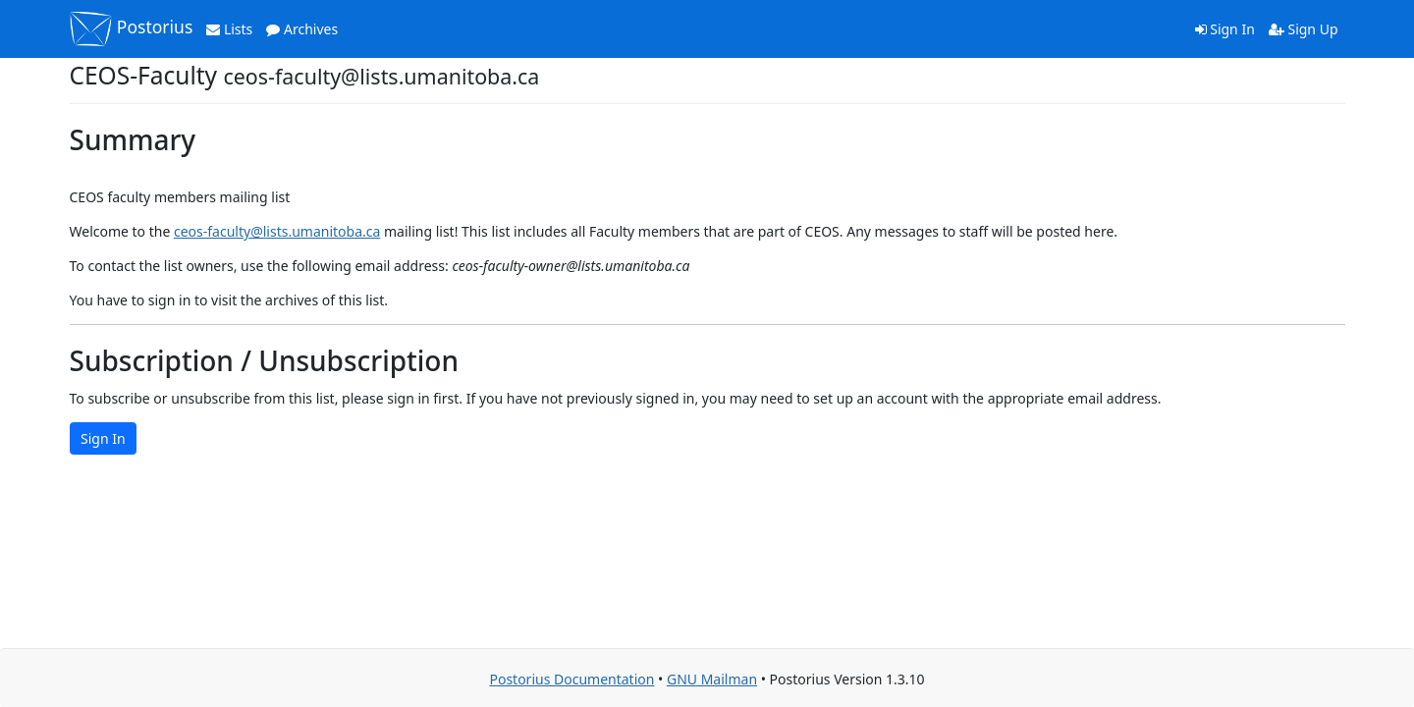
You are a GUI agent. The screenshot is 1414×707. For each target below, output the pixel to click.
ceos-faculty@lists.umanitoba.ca (277, 231)
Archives (302, 29)
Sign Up (1303, 29)
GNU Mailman (712, 679)
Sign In (1225, 29)
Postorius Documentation (571, 679)
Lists (229, 29)
